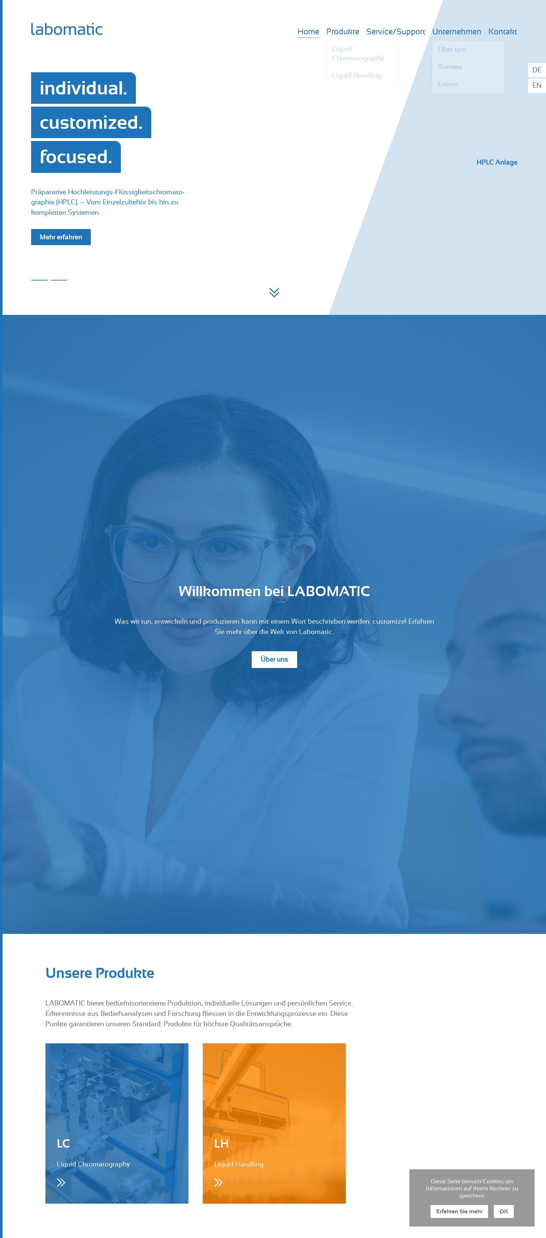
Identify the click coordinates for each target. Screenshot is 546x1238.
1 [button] (39, 280)
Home (308, 32)
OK (504, 1211)
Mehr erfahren (61, 237)
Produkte (342, 32)
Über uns (274, 659)
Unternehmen (456, 32)
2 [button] (59, 280)
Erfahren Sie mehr (459, 1211)
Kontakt (502, 32)
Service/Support (396, 32)
